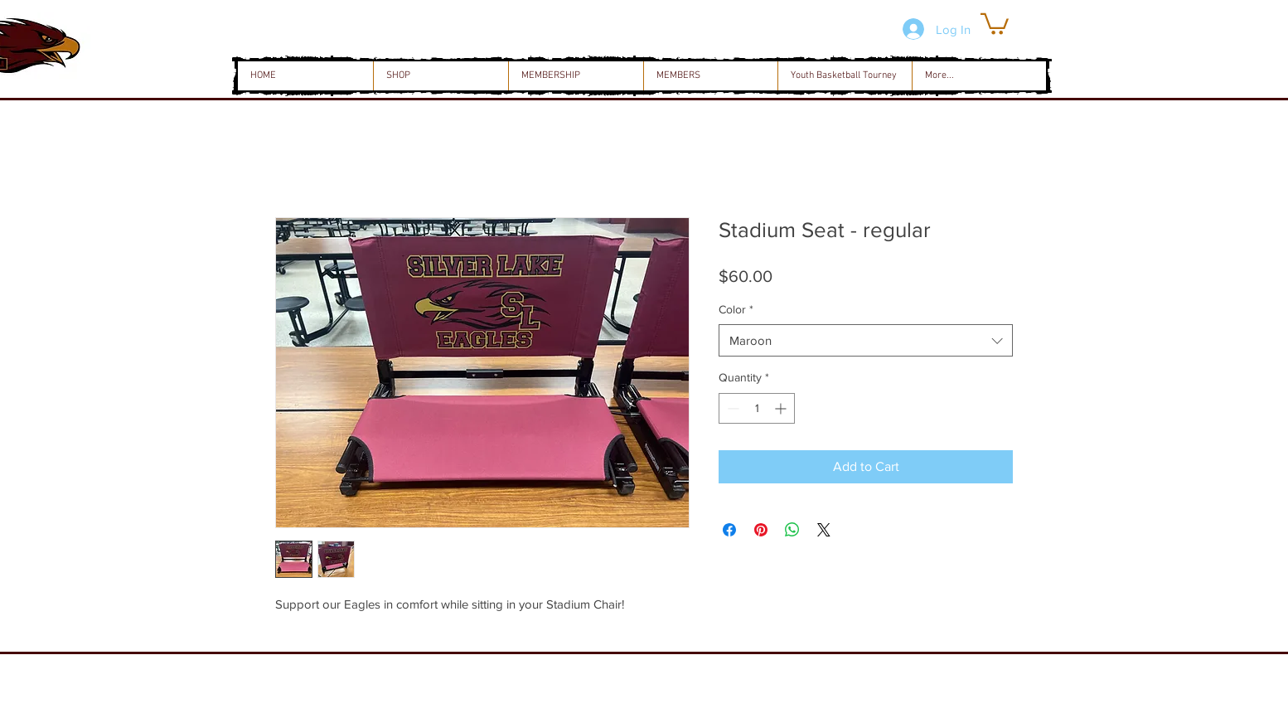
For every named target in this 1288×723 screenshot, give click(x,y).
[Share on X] (824, 530)
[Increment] (782, 408)
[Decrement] (731, 408)
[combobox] (866, 340)
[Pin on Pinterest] (761, 530)
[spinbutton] (757, 408)
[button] (995, 23)
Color (736, 309)
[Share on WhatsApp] (792, 530)
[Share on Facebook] (729, 530)
